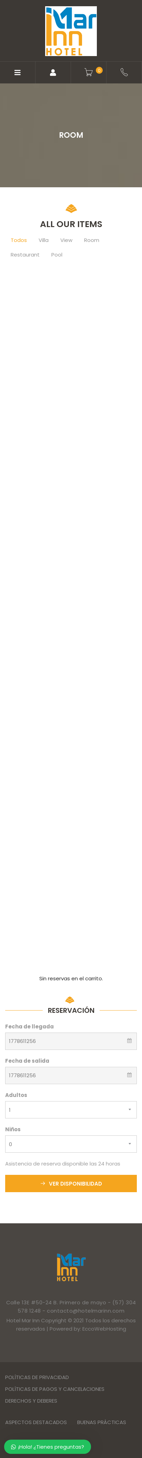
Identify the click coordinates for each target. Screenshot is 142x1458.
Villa (44, 240)
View (66, 240)
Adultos (16, 1095)
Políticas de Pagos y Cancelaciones (54, 1389)
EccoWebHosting (104, 1328)
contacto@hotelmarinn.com (85, 1310)
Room (91, 240)
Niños (13, 1129)
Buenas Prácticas (101, 1422)
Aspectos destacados (36, 1422)
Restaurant (25, 254)
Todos (19, 240)
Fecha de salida (27, 1060)
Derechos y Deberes (31, 1400)
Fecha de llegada (29, 1026)
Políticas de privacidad (37, 1377)
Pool (56, 254)
